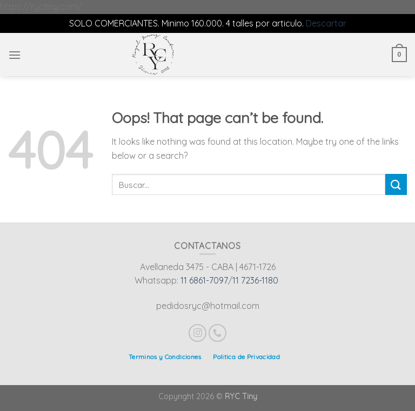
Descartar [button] (326, 23)
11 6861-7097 (204, 280)
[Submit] (396, 184)
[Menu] (14, 55)
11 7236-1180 (255, 280)
